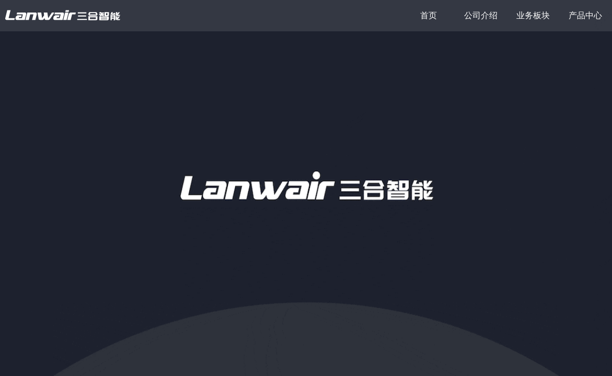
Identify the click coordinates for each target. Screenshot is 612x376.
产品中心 (585, 15)
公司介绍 (481, 15)
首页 (428, 15)
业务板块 (533, 15)
